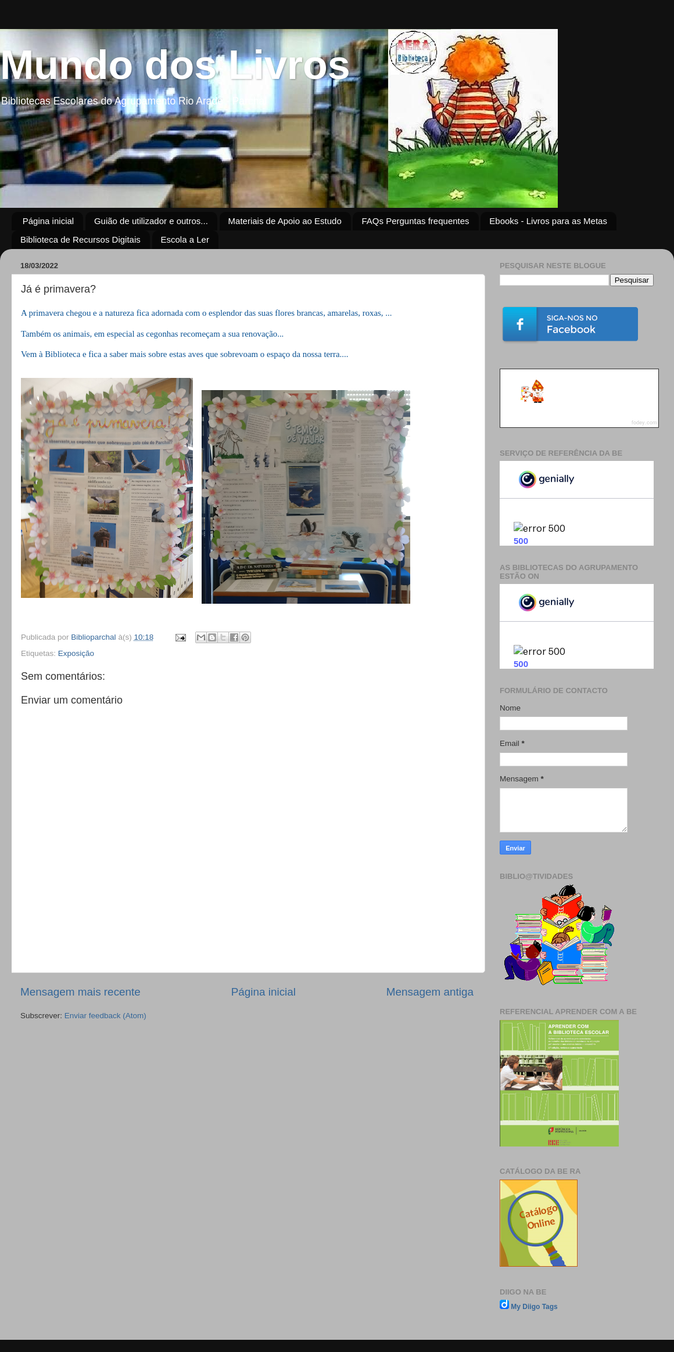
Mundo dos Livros (175, 65)
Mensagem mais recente (80, 992)
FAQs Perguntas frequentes (415, 221)
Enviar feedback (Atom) (105, 1015)
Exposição (76, 653)
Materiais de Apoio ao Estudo (285, 221)
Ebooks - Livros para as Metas (548, 221)
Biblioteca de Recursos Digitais (80, 239)
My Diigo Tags (534, 1307)
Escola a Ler (185, 239)
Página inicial (48, 221)
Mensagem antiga (430, 992)
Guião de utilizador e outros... (151, 221)
